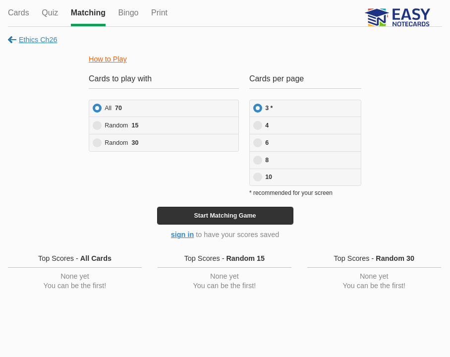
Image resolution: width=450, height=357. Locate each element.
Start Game (225, 215)
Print (159, 12)
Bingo (128, 12)
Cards (18, 12)
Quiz (50, 12)
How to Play (108, 59)
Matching (88, 12)
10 (268, 177)
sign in (182, 234)
